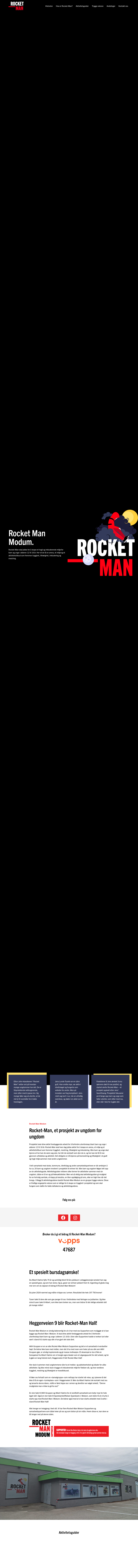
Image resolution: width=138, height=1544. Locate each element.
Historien (49, 6)
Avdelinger (111, 6)
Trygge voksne (97, 6)
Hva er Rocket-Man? (64, 6)
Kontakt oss (123, 6)
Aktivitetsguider (82, 6)
